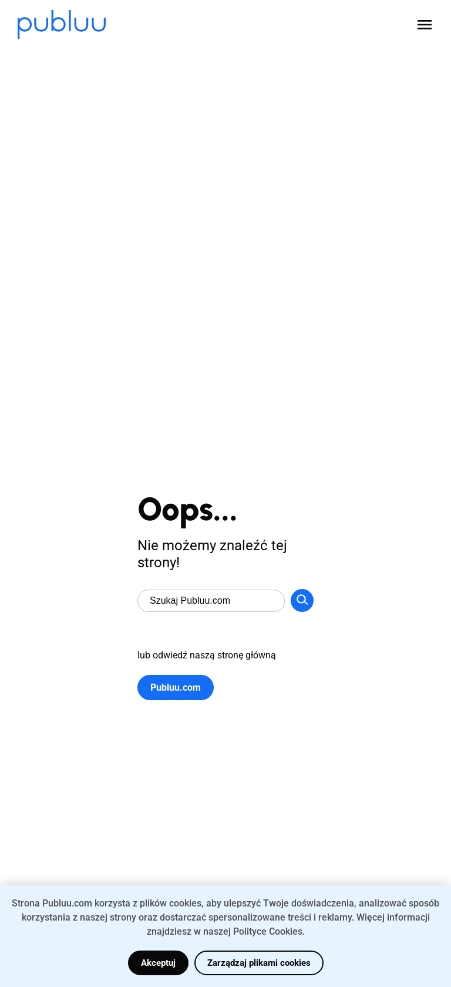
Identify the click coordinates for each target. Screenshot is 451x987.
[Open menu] (424, 24)
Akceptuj (158, 963)
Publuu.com (175, 687)
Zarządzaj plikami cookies (259, 963)
